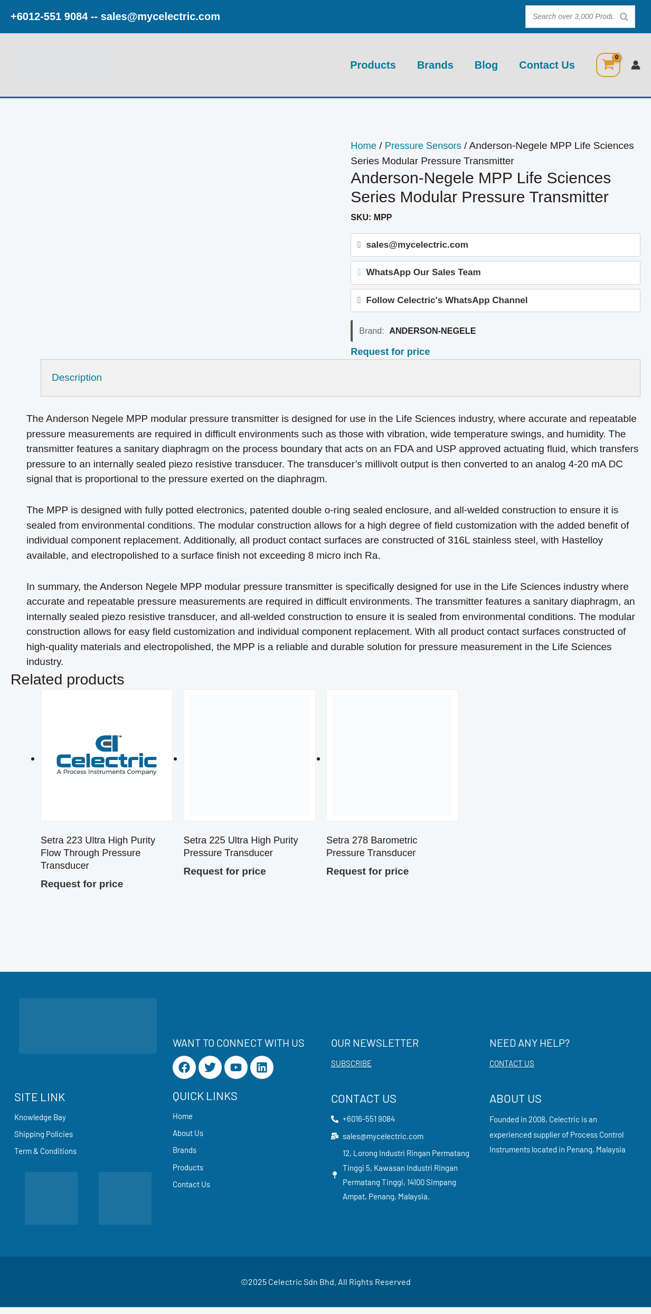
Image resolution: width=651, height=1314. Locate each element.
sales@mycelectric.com (160, 16)
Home (364, 145)
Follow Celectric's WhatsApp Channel (446, 303)
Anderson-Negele (432, 334)
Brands (435, 65)
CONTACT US (511, 1068)
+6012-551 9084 (49, 16)
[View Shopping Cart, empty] (608, 65)
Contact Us (547, 65)
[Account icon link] (635, 65)
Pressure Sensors (426, 145)
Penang (579, 1154)
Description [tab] (77, 380)
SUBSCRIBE (351, 1068)
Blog (486, 65)
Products (373, 65)
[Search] (624, 16)
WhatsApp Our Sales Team (423, 274)
